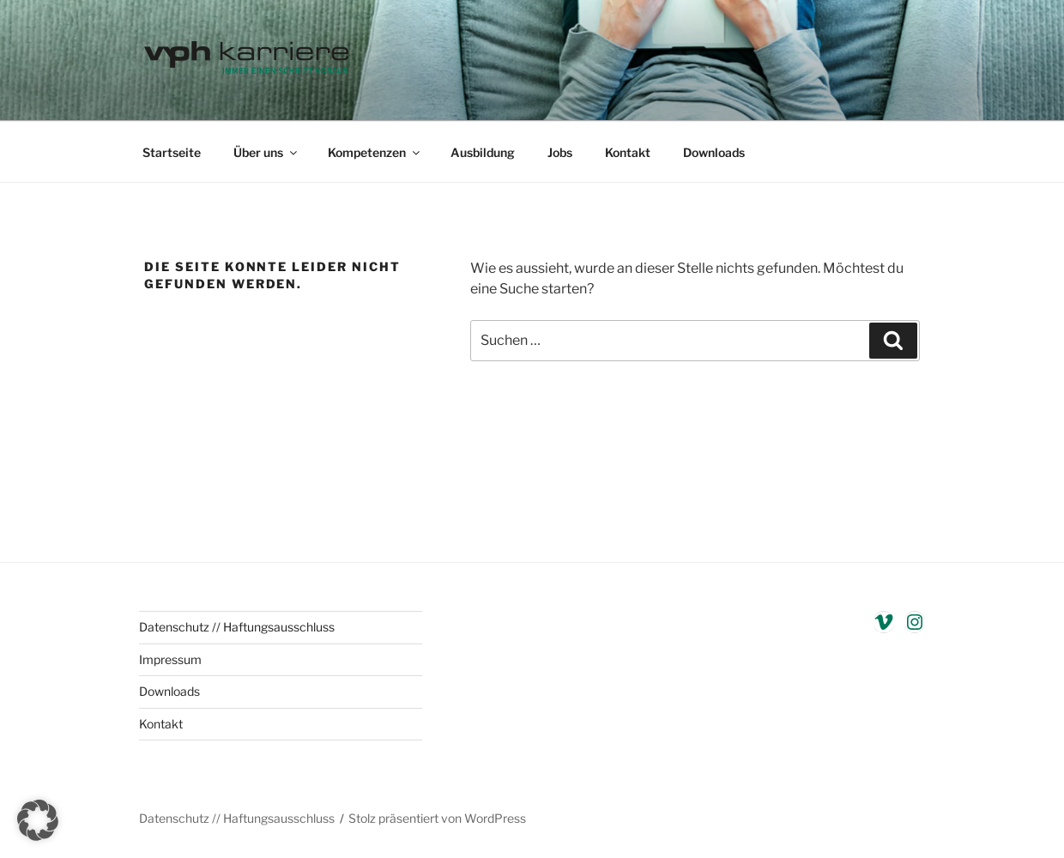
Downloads (714, 152)
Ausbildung (482, 152)
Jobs (559, 152)
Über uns (266, 152)
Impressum (170, 659)
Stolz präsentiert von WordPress (437, 818)
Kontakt (627, 152)
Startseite (171, 152)
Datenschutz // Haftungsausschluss (237, 626)
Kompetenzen (375, 152)
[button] (38, 820)
